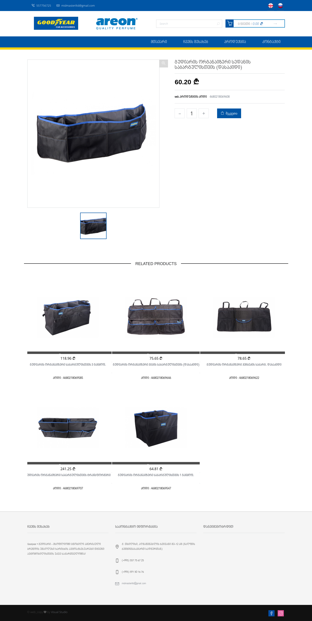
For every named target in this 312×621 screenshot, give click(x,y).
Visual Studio (59, 612)
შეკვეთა (229, 113)
